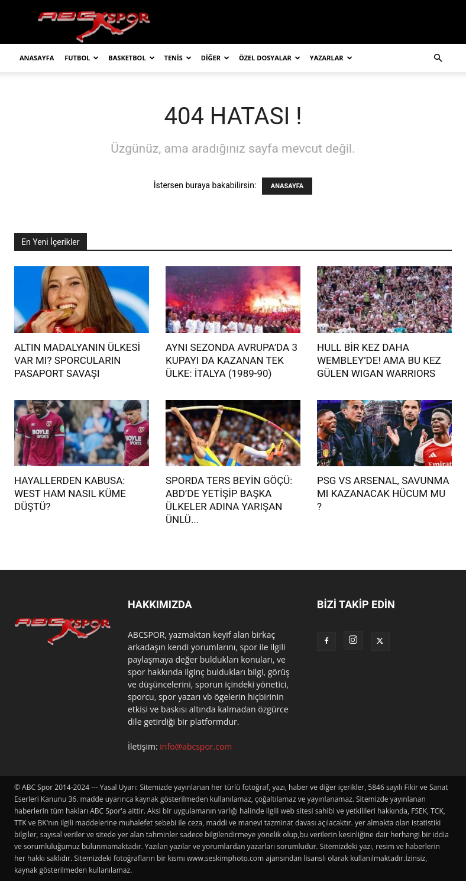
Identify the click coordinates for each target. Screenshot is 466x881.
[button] (437, 58)
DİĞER (215, 57)
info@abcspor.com (196, 746)
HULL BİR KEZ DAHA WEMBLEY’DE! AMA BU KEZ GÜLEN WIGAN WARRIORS (379, 360)
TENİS (178, 57)
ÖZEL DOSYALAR (269, 57)
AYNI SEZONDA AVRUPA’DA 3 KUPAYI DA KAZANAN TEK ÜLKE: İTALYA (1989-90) (231, 360)
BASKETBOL (131, 57)
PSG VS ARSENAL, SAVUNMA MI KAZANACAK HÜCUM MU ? (383, 493)
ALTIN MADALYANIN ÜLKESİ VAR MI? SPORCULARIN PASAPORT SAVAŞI (77, 360)
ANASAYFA (37, 57)
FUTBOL (81, 57)
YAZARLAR (331, 57)
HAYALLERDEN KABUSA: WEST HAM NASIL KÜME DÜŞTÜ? (70, 493)
